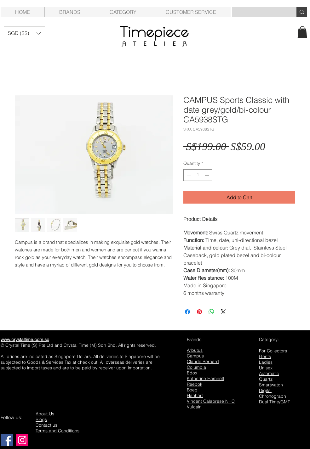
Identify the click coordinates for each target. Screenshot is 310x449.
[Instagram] (22, 440)
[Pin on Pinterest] (199, 312)
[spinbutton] (198, 175)
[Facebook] (7, 440)
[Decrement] (188, 175)
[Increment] (207, 175)
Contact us (46, 425)
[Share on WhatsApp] (211, 312)
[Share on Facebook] (187, 312)
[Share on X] (223, 312)
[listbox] (24, 33)
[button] (123, 12)
